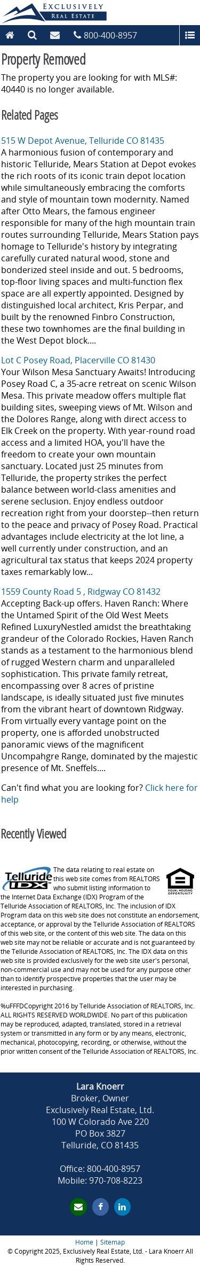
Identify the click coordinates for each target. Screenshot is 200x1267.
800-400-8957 (110, 35)
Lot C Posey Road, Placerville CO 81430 (78, 360)
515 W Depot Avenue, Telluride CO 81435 (82, 140)
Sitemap (112, 1242)
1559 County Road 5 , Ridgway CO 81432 (81, 591)
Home (84, 1242)
